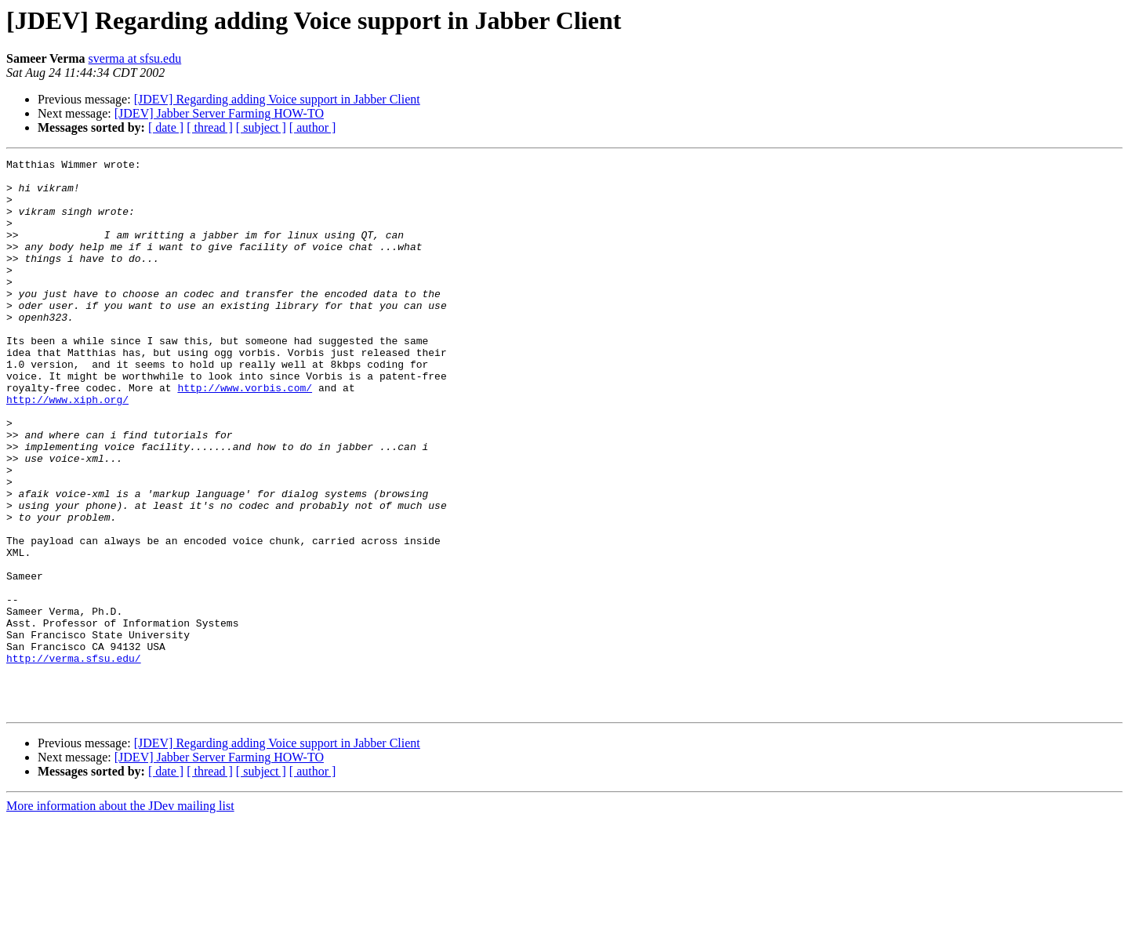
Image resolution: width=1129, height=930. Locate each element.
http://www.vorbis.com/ (244, 434)
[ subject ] (261, 127)
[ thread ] (210, 127)
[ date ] (165, 127)
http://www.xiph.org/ (67, 448)
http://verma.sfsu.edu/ (73, 759)
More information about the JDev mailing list (120, 916)
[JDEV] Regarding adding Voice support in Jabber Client (277, 99)
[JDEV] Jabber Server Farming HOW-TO (219, 113)
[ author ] (312, 127)
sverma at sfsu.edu (135, 58)
